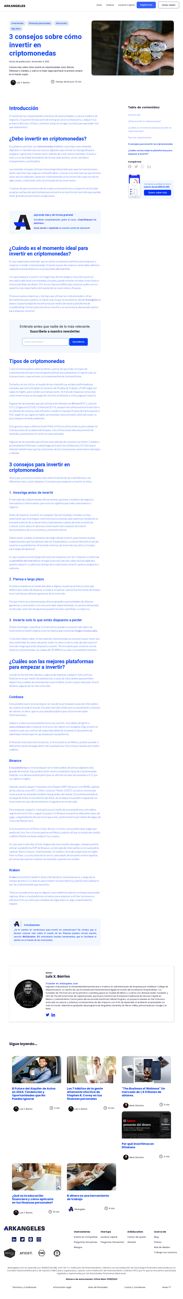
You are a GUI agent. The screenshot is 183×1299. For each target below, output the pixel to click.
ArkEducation (29, 936)
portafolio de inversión (24, 560)
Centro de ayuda (136, 1237)
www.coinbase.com (19, 726)
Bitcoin (76, 403)
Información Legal (62, 1287)
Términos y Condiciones (24, 1287)
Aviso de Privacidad (97, 1287)
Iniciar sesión (168, 5)
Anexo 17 (166, 1287)
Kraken (13, 877)
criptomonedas (45, 146)
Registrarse (146, 4)
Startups (106, 1232)
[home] (14, 5)
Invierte (110, 5)
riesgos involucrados (85, 630)
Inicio (99, 5)
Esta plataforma (18, 767)
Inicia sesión (40, 228)
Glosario (131, 1242)
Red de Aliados (162, 1247)
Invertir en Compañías (86, 1237)
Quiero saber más (157, 192)
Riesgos (78, 1247)
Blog (156, 1237)
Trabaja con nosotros (165, 1252)
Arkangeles (91, 299)
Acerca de (160, 1232)
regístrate (54, 228)
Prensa (157, 1242)
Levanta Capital (126, 5)
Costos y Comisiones (134, 1287)
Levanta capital (109, 1237)
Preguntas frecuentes (85, 1242)
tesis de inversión (60, 268)
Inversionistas (82, 1232)
